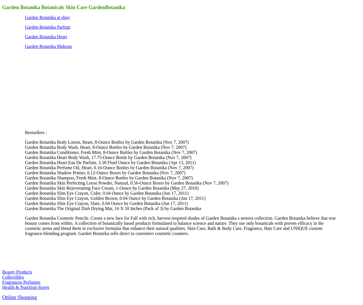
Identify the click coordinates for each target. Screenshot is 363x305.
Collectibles (13, 277)
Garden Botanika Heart (46, 36)
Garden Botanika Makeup (48, 46)
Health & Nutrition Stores (25, 287)
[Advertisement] (67, 89)
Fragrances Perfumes (21, 282)
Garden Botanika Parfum (47, 27)
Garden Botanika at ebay (47, 17)
